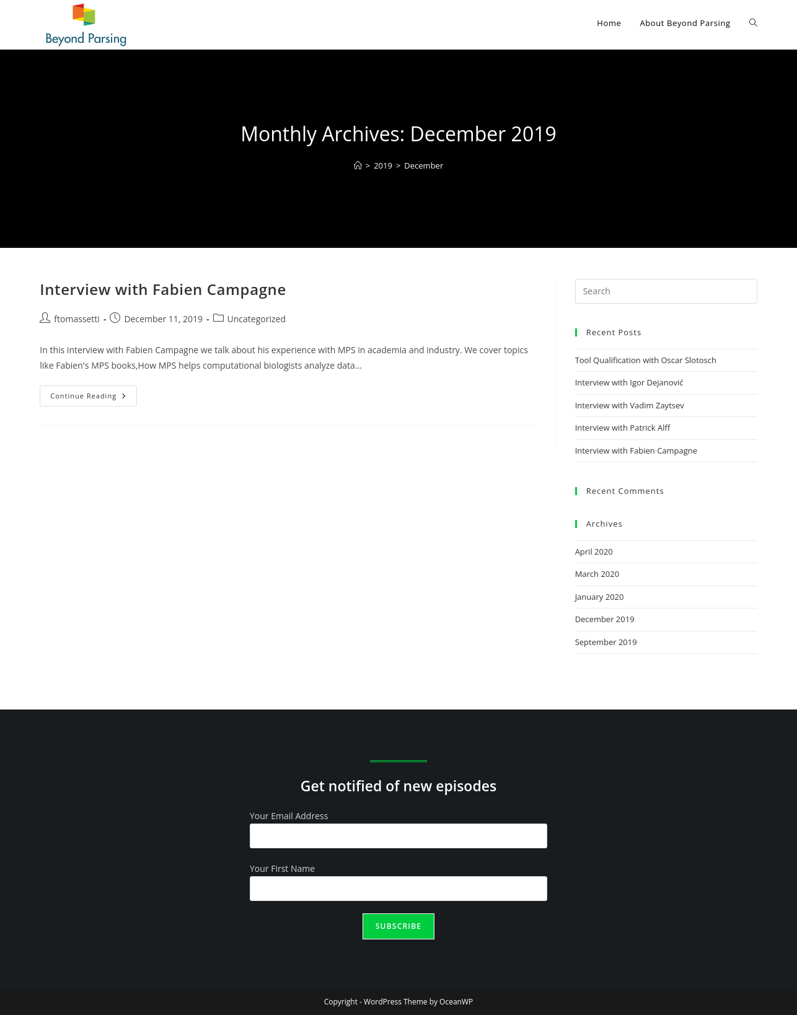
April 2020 (594, 551)
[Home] (358, 165)
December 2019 (605, 619)
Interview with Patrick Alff (623, 427)
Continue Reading (93, 392)
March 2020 (597, 573)
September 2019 (606, 642)
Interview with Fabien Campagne (163, 289)
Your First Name (282, 868)
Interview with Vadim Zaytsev (629, 405)
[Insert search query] (666, 291)
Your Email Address (289, 816)
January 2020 (599, 596)
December (423, 165)
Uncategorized (256, 319)
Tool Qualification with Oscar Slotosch (645, 360)
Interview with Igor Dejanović (629, 382)
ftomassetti (77, 319)
